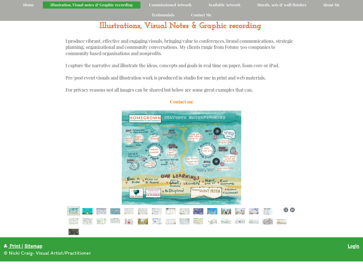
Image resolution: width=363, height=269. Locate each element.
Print (13, 246)
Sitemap (33, 246)
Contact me (181, 102)
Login (353, 246)
